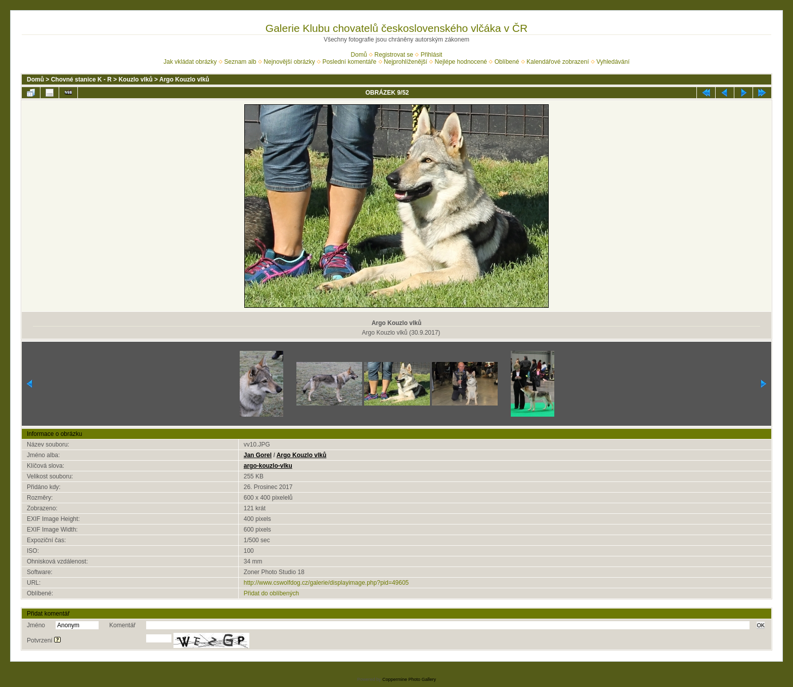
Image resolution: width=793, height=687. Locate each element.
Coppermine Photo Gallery (409, 679)
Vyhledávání (613, 61)
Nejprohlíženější (405, 61)
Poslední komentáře (349, 61)
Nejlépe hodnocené (461, 61)
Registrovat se (393, 54)
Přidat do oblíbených (271, 593)
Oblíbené (507, 61)
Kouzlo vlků (135, 79)
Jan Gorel (258, 455)
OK (761, 625)
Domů (359, 54)
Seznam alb (240, 61)
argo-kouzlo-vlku (268, 465)
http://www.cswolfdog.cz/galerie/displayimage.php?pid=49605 (326, 582)
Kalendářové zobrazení (557, 61)
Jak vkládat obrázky (189, 61)
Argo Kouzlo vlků (184, 79)
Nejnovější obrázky (289, 61)
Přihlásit (432, 54)
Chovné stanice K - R (81, 79)
